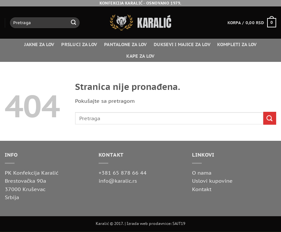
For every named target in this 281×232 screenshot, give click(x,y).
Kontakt (201, 189)
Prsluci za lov (79, 44)
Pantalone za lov (125, 44)
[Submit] (73, 22)
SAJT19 (178, 223)
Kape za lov (140, 56)
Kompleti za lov (237, 44)
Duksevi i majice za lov (182, 44)
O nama (201, 172)
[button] (252, 23)
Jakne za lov (39, 44)
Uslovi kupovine (212, 181)
